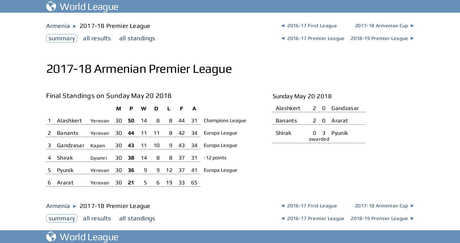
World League (82, 6)
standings (137, 38)
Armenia (58, 25)
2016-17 (309, 26)
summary (62, 38)
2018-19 (382, 38)
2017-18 (384, 26)
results (97, 38)
